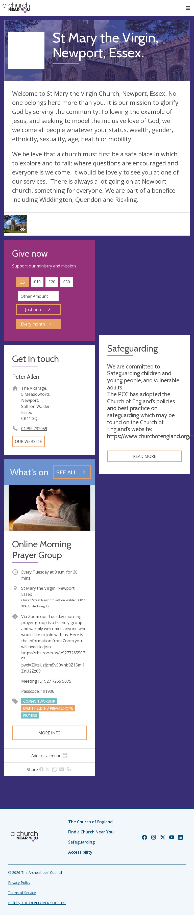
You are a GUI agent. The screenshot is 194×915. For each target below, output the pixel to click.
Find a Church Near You (91, 832)
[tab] (49, 755)
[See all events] (72, 472)
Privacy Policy (19, 882)
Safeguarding (81, 842)
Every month (36, 324)
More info (49, 733)
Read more (144, 456)
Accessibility (80, 852)
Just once (37, 309)
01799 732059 (34, 428)
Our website (28, 441)
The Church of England (90, 822)
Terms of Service (22, 892)
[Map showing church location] (144, 285)
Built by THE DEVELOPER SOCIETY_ (37, 902)
